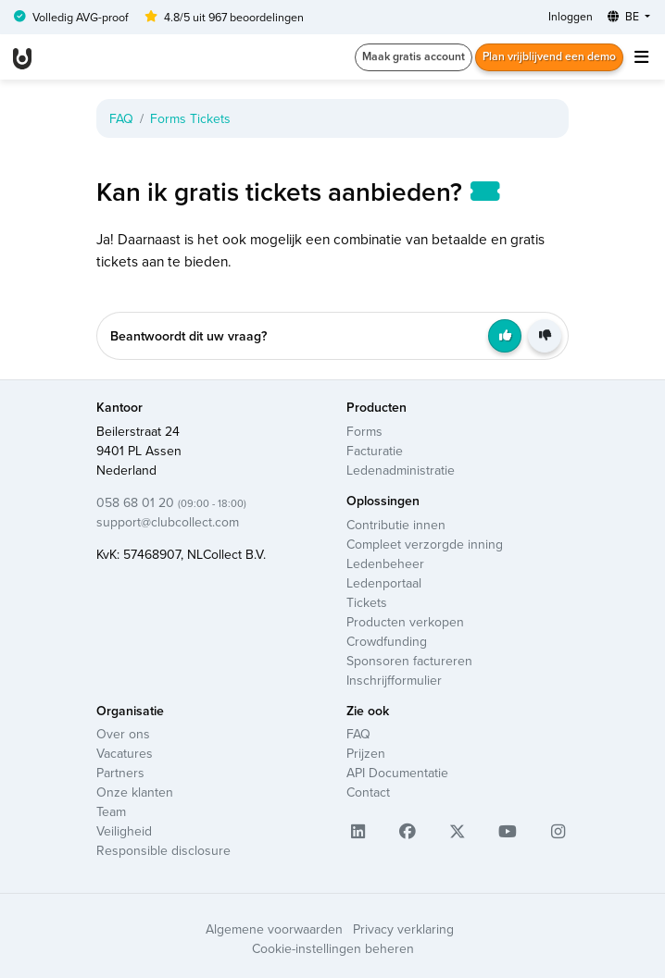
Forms (364, 431)
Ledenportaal (383, 583)
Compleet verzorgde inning (424, 544)
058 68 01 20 (171, 502)
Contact (368, 792)
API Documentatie (397, 772)
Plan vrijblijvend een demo (549, 56)
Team (111, 811)
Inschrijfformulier (394, 680)
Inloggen (570, 16)
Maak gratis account (413, 56)
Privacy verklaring (403, 929)
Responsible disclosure (163, 850)
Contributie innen (395, 524)
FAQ (121, 118)
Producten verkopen (405, 622)
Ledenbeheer (385, 563)
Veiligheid (124, 831)
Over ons (123, 733)
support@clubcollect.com (167, 522)
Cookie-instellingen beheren (333, 948)
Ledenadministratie (400, 470)
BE (625, 16)
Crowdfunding (386, 641)
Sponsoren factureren (409, 660)
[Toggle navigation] (641, 56)
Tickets (366, 602)
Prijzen (365, 753)
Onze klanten (134, 792)
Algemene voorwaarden (274, 929)
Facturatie (374, 450)
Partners (120, 772)
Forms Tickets (190, 118)
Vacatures (124, 753)
